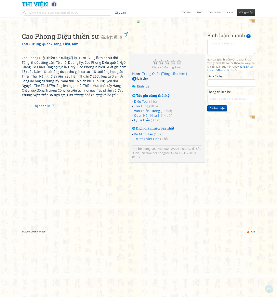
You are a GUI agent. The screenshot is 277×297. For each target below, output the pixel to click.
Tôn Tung (141, 159)
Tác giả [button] (186, 12)
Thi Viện (35, 4)
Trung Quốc (151, 127)
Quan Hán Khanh (147, 168)
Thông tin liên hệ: (219, 145)
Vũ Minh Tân (143, 187)
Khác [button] (230, 12)
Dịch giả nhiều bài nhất (153, 181)
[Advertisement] (138, 47)
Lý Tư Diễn (142, 173)
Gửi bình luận (217, 161)
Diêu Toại (141, 154)
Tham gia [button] (214, 12)
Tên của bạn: (216, 129)
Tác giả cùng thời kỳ (151, 149)
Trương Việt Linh (146, 192)
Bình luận (144, 139)
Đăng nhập (246, 12)
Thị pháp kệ (42, 216)
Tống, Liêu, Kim (174, 127)
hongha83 (150, 202)
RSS (251, 293)
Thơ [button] (199, 12)
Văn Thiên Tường (147, 164)
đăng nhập (223, 123)
